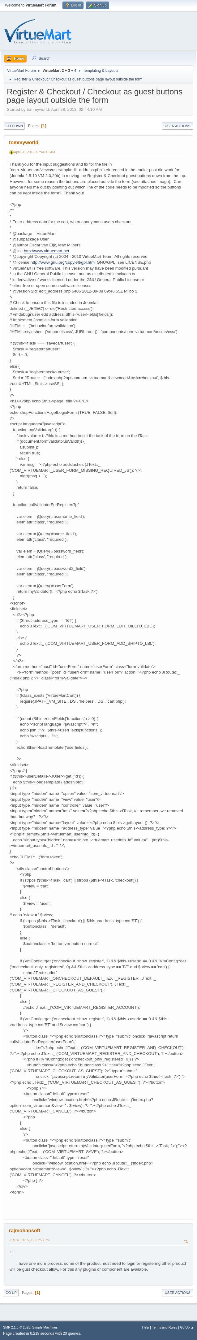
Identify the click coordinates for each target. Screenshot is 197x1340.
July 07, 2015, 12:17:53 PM (29, 1240)
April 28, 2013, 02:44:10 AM (34, 152)
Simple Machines (45, 1327)
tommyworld (23, 142)
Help (145, 1327)
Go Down (14, 126)
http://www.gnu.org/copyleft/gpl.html (63, 262)
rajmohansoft (24, 1230)
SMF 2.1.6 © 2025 (16, 1327)
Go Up (11, 1292)
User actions (178, 126)
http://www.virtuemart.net (46, 251)
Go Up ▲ (187, 1327)
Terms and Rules (164, 1327)
